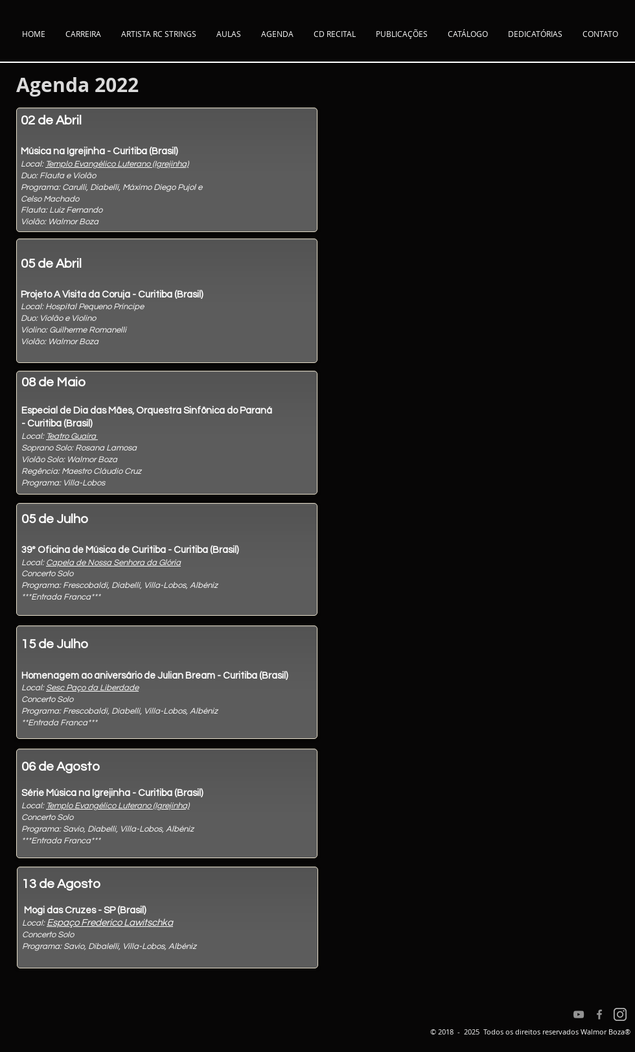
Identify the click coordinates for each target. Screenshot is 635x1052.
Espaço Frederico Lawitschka (110, 923)
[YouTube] (578, 1014)
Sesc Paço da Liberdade (92, 687)
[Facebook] (599, 1014)
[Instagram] (620, 1014)
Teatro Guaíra (72, 436)
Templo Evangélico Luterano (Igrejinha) (117, 164)
